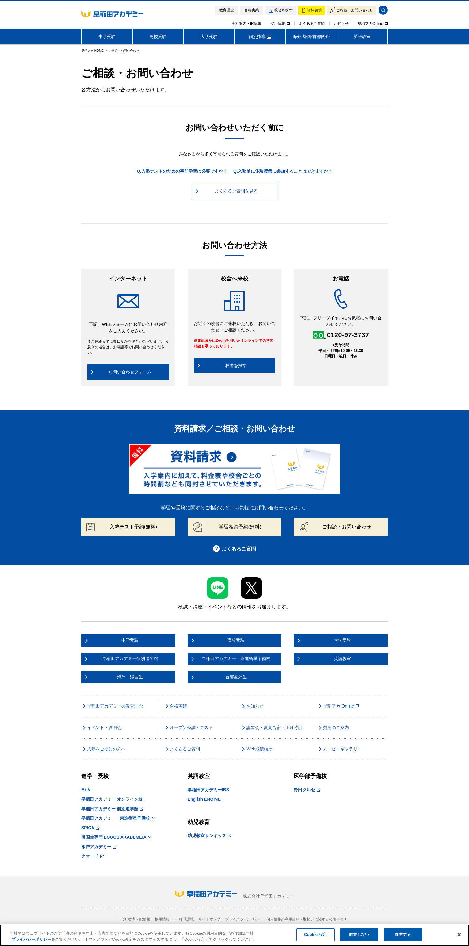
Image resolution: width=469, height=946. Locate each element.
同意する (403, 934)
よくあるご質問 (312, 23)
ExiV (85, 789)
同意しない (359, 934)
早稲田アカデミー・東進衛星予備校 (118, 818)
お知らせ (341, 23)
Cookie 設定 (315, 934)
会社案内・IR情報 (246, 23)
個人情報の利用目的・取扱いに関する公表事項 (307, 919)
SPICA (90, 827)
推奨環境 (186, 919)
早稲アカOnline (373, 23)
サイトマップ (209, 919)
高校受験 (157, 36)
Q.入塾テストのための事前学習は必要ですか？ (182, 171)
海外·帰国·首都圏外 (311, 36)
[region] (234, 935)
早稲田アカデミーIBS (208, 789)
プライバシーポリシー (243, 919)
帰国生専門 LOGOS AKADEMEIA (116, 837)
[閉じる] (459, 934)
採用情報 (280, 23)
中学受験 (107, 36)
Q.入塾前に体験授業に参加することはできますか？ (282, 171)
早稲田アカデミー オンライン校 (112, 799)
